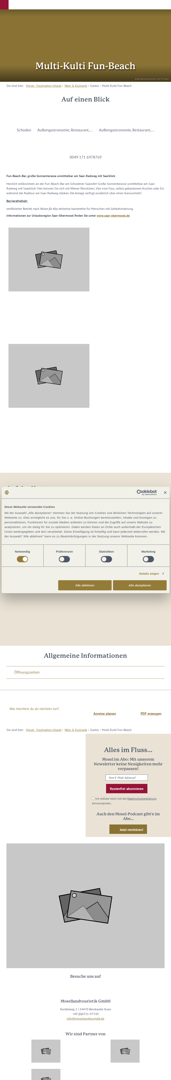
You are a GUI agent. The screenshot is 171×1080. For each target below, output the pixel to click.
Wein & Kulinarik (76, 86)
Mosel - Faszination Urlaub (43, 86)
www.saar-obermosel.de (113, 215)
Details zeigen (149, 573)
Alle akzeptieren (140, 585)
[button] (4, 4)
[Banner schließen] (165, 492)
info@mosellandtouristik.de (85, 1018)
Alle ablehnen (84, 585)
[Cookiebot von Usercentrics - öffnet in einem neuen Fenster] (139, 492)
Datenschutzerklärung (142, 798)
